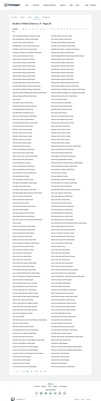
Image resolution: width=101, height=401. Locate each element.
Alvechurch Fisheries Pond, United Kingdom (25, 346)
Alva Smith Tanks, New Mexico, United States (64, 330)
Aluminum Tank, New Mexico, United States (63, 290)
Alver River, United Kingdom (59, 363)
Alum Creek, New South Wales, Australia (63, 256)
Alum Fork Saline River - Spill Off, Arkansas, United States (68, 276)
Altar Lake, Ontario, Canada (59, 99)
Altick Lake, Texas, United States (60, 126)
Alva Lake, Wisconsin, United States (61, 320)
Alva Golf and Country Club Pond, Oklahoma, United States (30, 320)
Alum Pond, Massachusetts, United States (25, 286)
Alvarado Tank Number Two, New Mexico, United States (29, 340)
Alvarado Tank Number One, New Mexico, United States (67, 336)
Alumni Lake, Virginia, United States (23, 300)
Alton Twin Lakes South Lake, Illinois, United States (27, 220)
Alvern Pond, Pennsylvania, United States (63, 366)
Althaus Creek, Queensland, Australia (62, 119)
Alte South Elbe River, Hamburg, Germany (25, 106)
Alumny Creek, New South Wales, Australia (25, 303)
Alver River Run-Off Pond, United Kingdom (25, 366)
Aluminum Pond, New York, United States (24, 290)
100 (36, 371)
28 (24, 371)
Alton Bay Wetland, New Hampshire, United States (27, 193)
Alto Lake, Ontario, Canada (59, 173)
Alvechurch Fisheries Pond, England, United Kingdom (66, 346)
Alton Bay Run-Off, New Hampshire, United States (65, 189)
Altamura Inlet (17, 99)
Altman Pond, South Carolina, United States (25, 156)
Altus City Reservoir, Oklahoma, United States (26, 243)
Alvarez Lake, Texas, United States (61, 340)
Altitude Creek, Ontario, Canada (60, 139)
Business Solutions (49, 5)
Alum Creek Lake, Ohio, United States (62, 263)
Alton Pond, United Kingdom (21, 209)
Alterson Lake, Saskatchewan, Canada (62, 116)
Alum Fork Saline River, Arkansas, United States (26, 276)
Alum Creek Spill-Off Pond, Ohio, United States (64, 270)
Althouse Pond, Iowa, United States (23, 126)
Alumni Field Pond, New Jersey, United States (26, 296)
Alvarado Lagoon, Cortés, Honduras (61, 333)
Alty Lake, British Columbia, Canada (23, 250)
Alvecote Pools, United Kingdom (60, 353)
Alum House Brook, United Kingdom (23, 280)
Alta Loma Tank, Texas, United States (23, 42)
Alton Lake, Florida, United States (22, 196)
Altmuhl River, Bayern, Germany (22, 163)
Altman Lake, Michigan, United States (24, 149)
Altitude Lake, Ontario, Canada (21, 146)
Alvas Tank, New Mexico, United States (24, 343)
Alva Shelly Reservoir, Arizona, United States (25, 330)
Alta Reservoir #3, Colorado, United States (25, 49)
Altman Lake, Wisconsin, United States (62, 149)
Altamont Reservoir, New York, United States (64, 96)
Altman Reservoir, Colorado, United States (63, 156)
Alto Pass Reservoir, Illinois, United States (63, 179)
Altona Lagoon (17, 223)
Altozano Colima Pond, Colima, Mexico (24, 233)
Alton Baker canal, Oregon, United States (24, 189)
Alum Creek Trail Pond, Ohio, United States (63, 273)
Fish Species (46, 17)
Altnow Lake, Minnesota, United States (24, 169)
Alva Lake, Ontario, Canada (20, 323)
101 (41, 371)
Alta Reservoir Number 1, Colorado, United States (65, 49)
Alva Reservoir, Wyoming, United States (62, 326)
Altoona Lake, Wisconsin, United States (24, 226)
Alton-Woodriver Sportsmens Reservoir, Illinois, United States (69, 223)
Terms (82, 399)
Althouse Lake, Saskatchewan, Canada (62, 123)
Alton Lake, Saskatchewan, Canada (61, 203)
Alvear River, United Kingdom (59, 343)
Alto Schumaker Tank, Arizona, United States (64, 183)
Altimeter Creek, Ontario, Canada (22, 129)
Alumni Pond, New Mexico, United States (63, 300)
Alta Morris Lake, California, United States (63, 46)
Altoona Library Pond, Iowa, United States (63, 230)
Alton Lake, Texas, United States (60, 199)
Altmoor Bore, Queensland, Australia (61, 159)
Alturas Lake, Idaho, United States (22, 236)
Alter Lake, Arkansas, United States (61, 106)
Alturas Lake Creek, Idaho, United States (24, 240)
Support (62, 5)
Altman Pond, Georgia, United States (23, 153)
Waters (37, 17)
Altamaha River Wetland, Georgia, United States (65, 83)
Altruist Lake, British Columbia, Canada (62, 233)
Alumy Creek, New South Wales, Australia (25, 306)
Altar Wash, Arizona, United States (23, 103)
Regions (22, 17)
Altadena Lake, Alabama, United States (62, 52)
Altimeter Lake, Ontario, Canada (22, 139)
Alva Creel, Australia (18, 316)
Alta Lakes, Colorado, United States (61, 39)
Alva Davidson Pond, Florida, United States (63, 316)
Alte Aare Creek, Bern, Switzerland (61, 103)
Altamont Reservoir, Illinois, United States (24, 96)
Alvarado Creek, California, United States (24, 333)
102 (45, 371)
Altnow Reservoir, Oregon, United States (62, 169)
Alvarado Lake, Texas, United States (23, 336)
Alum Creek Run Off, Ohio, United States (24, 270)
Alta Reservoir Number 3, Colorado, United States (27, 52)
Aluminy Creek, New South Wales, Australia (25, 293)
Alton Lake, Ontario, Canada (21, 203)
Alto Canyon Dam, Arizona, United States (24, 173)
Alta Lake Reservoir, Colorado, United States (25, 39)
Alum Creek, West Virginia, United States (25, 263)
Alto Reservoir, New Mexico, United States (25, 183)
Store (77, 5)
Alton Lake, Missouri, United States (23, 199)
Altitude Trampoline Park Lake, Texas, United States (66, 146)
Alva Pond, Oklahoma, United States (23, 326)
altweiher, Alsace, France (58, 246)
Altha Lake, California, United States (23, 119)
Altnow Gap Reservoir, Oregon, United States (64, 166)
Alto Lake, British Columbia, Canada (23, 179)
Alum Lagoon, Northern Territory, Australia (25, 283)
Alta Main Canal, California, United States (63, 42)
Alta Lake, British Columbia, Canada (61, 36)
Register (93, 5)
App (26, 5)
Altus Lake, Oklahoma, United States (61, 243)
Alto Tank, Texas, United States (21, 186)
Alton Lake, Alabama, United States (61, 193)
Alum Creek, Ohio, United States (60, 250)
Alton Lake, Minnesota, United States (62, 196)
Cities (30, 17)
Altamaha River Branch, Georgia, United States (26, 83)
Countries (14, 17)
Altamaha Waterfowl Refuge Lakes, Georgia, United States (68, 89)
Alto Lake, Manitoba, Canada (21, 176)
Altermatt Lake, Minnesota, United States (25, 116)
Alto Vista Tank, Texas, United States (61, 186)
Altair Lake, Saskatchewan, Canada (23, 56)
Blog (71, 5)
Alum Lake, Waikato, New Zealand (61, 283)
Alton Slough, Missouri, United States (62, 209)
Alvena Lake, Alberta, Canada (21, 363)
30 (31, 371)
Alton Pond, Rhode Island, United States (24, 206)
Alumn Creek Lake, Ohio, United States (62, 293)
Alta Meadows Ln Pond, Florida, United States (26, 46)
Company (36, 5)
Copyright (76, 399)
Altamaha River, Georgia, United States (24, 59)
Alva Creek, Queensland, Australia (22, 313)
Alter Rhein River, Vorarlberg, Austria (61, 109)
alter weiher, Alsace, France (59, 113)
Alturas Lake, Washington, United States (63, 236)
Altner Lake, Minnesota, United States (24, 166)
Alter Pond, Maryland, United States (23, 109)
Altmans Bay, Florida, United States (23, 159)
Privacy (88, 399)
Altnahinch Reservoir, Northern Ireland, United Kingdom (67, 163)
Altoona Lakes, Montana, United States (62, 226)
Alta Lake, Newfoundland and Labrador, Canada (26, 36)
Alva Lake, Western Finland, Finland (61, 323)
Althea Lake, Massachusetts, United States (25, 123)
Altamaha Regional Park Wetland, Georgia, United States (67, 56)
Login (86, 5)
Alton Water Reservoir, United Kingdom (62, 220)
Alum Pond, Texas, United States (60, 286)
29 (27, 371)
